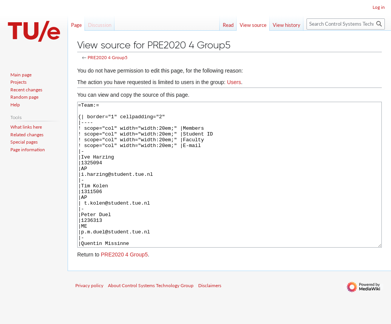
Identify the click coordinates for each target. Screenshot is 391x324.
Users (234, 82)
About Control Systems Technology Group (151, 314)
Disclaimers (209, 314)
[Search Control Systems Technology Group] (346, 24)
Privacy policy (89, 314)
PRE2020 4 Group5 (108, 57)
